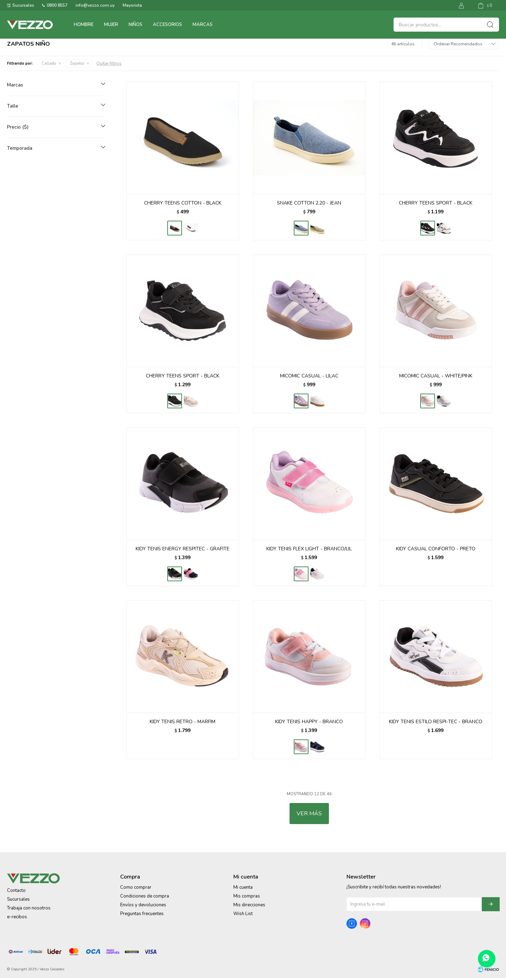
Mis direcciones (249, 905)
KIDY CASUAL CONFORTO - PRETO (435, 548)
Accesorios (167, 24)
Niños (135, 24)
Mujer (111, 24)
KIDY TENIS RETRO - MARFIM (182, 721)
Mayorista (132, 5)
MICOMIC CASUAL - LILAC (309, 376)
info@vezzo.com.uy (95, 5)
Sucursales (23, 5)
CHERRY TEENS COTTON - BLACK (182, 203)
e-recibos (17, 917)
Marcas (203, 24)
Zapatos (77, 63)
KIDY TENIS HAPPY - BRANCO (309, 721)
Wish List (243, 914)
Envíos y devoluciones (143, 905)
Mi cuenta (243, 887)
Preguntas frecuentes (142, 914)
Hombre (83, 24)
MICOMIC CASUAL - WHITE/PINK (435, 376)
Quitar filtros (109, 63)
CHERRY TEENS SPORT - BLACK (435, 203)
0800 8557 (57, 5)
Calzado (48, 63)
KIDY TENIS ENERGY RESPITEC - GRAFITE (182, 548)
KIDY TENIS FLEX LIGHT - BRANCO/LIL (309, 548)
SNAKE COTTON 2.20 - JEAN (309, 203)
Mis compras (246, 896)
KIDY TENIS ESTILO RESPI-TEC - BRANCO (435, 721)
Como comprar (135, 887)
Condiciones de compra (144, 896)
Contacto (16, 890)
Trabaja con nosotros (29, 908)
